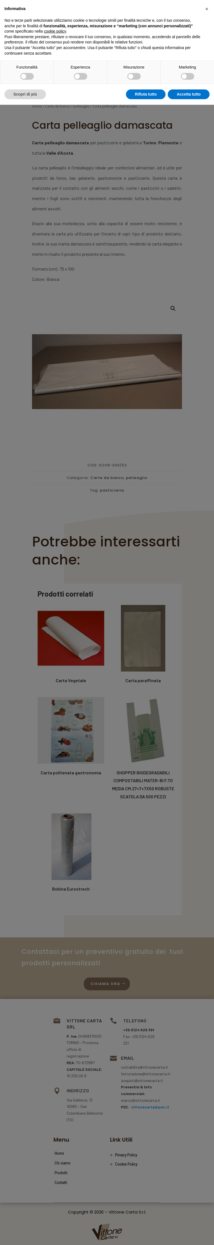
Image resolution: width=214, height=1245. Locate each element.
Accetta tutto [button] (189, 1234)
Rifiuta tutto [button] (146, 1234)
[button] (206, 1149)
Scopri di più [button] (25, 1234)
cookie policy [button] (55, 1171)
